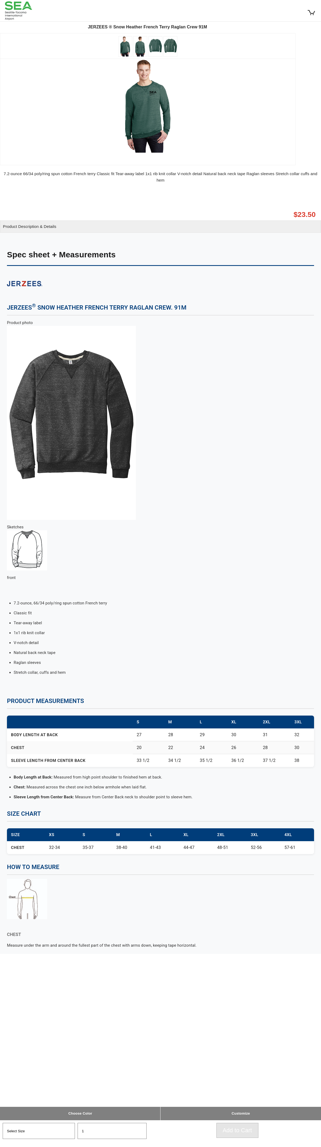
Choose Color (80, 1113)
